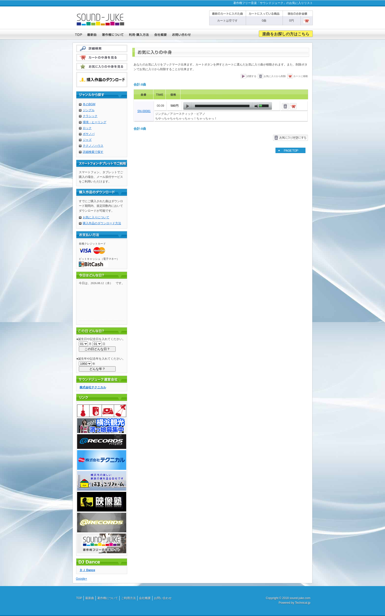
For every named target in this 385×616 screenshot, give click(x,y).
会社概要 (145, 598)
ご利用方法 (128, 598)
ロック (87, 128)
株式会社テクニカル (93, 387)
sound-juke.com (299, 598)
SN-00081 (144, 111)
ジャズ (87, 140)
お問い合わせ (163, 598)
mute (256, 106)
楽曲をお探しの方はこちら (285, 34)
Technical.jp (302, 602)
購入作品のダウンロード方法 (102, 223)
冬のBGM (89, 104)
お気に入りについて (96, 217)
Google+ (81, 578)
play (187, 106)
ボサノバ (89, 134)
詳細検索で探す (93, 152)
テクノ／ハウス (93, 145)
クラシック (90, 116)
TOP (79, 598)
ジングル (89, 110)
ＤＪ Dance (87, 570)
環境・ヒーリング (94, 122)
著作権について (107, 598)
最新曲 (89, 598)
